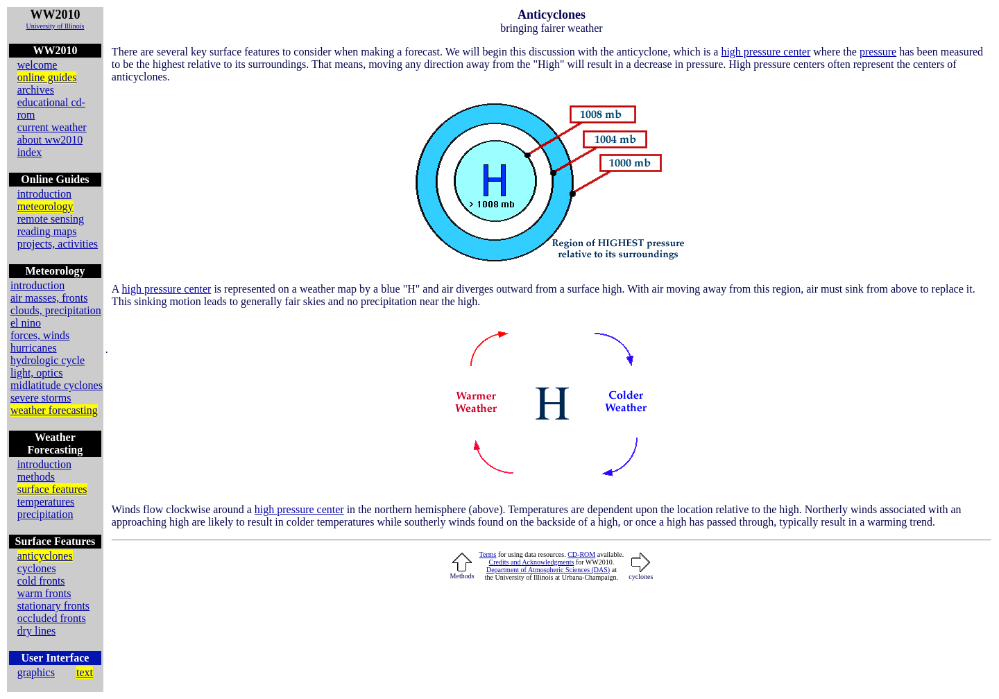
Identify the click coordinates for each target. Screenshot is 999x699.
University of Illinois (55, 26)
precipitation (45, 514)
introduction (44, 194)
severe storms (40, 398)
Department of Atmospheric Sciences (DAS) (548, 569)
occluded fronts (51, 618)
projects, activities (57, 244)
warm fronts (44, 593)
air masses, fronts (49, 298)
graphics (36, 672)
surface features (52, 489)
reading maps (47, 231)
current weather (52, 127)
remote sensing (50, 219)
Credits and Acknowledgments (531, 562)
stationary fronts (53, 606)
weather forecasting (54, 410)
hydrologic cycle (47, 360)
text (84, 672)
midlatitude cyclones (56, 385)
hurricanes (33, 348)
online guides (47, 77)
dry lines (36, 631)
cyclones (36, 568)
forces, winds (39, 335)
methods (36, 477)
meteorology (45, 206)
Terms (488, 554)
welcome (37, 65)
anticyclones (45, 556)
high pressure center (765, 52)
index (29, 152)
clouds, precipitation (55, 310)
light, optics (36, 373)
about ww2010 (50, 140)
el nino (25, 323)
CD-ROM (581, 554)
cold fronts (41, 581)
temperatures (46, 502)
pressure (878, 52)
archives (35, 90)
